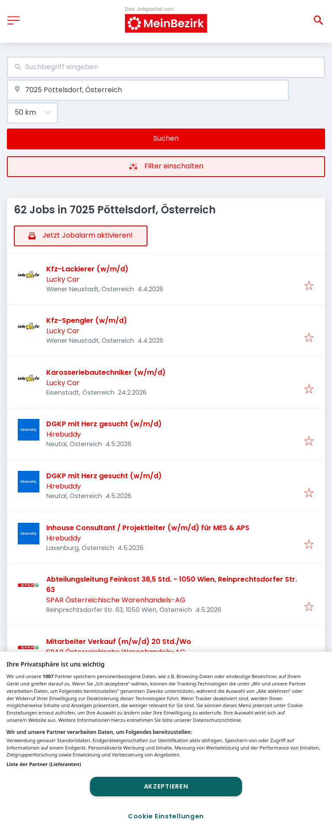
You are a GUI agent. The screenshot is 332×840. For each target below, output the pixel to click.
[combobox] (166, 67)
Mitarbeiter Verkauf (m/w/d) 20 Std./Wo (118, 642)
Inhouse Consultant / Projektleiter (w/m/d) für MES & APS (147, 528)
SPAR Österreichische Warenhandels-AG (115, 600)
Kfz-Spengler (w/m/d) (86, 320)
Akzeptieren (166, 786)
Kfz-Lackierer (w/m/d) (87, 269)
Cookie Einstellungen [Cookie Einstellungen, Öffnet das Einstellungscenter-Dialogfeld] (166, 816)
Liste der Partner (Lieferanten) (43, 764)
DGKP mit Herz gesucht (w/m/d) (104, 424)
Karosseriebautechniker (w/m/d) (106, 372)
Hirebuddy (63, 434)
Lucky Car (63, 279)
